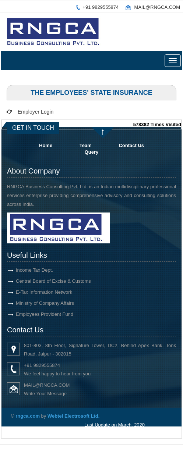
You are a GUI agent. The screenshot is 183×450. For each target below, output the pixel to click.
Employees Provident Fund (38, 314)
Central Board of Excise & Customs (46, 281)
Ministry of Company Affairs (38, 303)
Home (45, 145)
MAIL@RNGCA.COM (157, 7)
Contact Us (131, 145)
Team (86, 145)
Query (92, 152)
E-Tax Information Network (37, 292)
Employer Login (35, 112)
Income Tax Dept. (27, 270)
